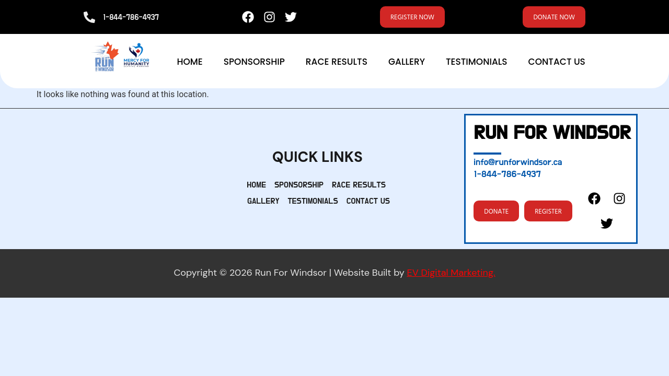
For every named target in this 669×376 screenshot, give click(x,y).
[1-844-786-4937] (89, 18)
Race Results (336, 63)
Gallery (406, 63)
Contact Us (556, 63)
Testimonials (476, 63)
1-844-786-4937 (131, 18)
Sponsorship (254, 63)
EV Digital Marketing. (451, 274)
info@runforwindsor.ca (518, 164)
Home (189, 63)
